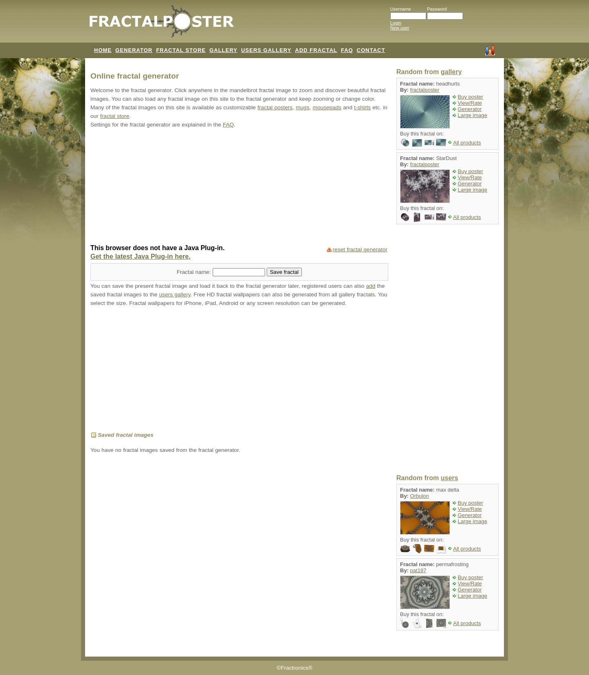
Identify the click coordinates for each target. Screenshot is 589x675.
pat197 (418, 570)
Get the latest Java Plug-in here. (140, 256)
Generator (470, 109)
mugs (302, 107)
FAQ (347, 50)
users (449, 477)
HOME (103, 50)
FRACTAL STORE (181, 50)
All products (467, 143)
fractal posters (275, 107)
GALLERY (223, 50)
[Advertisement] (239, 187)
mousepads (326, 107)
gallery (451, 71)
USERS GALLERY (266, 50)
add (370, 286)
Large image (472, 115)
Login (395, 22)
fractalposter (425, 90)
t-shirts (362, 107)
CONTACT (371, 50)
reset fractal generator (360, 249)
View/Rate (470, 103)
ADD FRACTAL (316, 50)
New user (399, 27)
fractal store (114, 116)
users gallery (174, 294)
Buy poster (470, 97)
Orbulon (419, 496)
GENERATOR (134, 50)
